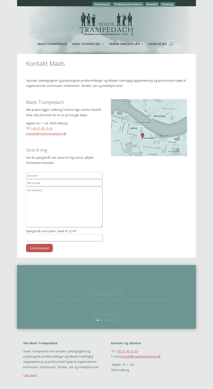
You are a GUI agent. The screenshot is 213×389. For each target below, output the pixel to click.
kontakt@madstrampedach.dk (46, 134)
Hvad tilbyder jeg (86, 44)
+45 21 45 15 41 (42, 128)
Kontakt (152, 4)
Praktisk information (128, 4)
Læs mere (30, 375)
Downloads (102, 4)
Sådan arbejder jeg (124, 44)
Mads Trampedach (52, 44)
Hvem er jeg (158, 44)
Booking (167, 4)
